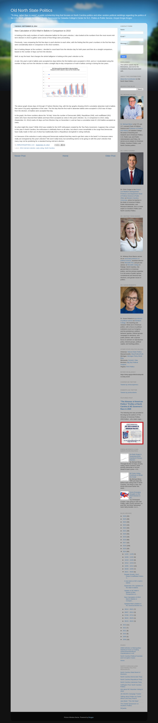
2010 (125, 634)
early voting (40, 148)
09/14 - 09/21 (129, 609)
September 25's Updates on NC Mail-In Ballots (133, 586)
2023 (125, 525)
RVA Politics (130, 367)
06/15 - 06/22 (129, 621)
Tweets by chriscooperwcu (129, 384)
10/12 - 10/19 (129, 563)
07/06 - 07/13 (129, 615)
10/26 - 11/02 (129, 557)
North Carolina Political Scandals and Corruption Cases (131, 657)
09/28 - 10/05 (129, 569)
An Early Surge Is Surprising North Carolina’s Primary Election (136, 457)
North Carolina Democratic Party (131, 677)
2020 (125, 534)
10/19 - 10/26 (129, 560)
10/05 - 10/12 (129, 566)
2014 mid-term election (27, 148)
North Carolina (50, 148)
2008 (125, 639)
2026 (125, 516)
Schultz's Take (133, 360)
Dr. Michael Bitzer (126, 124)
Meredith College (133, 265)
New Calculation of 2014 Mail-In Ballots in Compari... (132, 599)
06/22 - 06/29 (129, 618)
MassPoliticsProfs (137, 354)
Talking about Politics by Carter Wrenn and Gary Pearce (130, 697)
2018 (125, 540)
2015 (125, 548)
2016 (125, 545)
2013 (125, 625)
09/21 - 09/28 (129, 572)
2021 (125, 531)
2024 (125, 522)
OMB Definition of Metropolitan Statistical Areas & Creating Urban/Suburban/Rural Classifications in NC (130, 650)
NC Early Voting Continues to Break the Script (136, 475)
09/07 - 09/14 (129, 612)
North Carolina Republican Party (131, 679)
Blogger (91, 717)
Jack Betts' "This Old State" (129, 701)
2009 (125, 636)
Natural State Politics (135, 352)
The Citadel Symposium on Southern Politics (129, 704)
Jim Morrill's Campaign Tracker (130, 694)
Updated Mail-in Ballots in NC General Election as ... (133, 604)
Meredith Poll (129, 263)
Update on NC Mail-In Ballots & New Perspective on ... (131, 592)
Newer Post (20, 156)
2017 (125, 542)
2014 (125, 551)
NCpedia (123, 708)
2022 (125, 528)
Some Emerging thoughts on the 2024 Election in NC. (135, 495)
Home (65, 156)
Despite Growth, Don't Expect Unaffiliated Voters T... (133, 576)
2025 (125, 519)
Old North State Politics (31, 10)
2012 (125, 628)
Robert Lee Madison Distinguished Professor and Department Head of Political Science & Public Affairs (131, 194)
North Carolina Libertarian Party (131, 682)
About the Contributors (128, 79)
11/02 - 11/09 (129, 554)
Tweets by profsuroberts (128, 392)
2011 (125, 630)
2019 (125, 537)
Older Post (110, 156)
